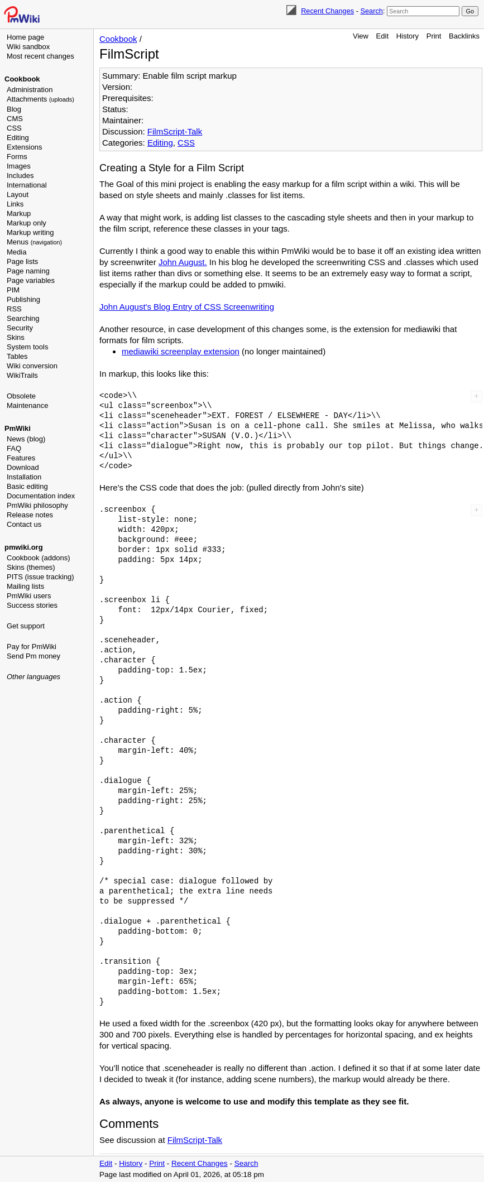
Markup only (26, 223)
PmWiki (17, 428)
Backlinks (464, 36)
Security (20, 328)
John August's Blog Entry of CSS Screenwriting (186, 306)
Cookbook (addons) (38, 558)
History (407, 36)
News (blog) (26, 439)
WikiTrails (22, 375)
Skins (16, 337)
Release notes (30, 515)
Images (19, 166)
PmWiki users (29, 596)
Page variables (31, 280)
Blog (14, 109)
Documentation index (41, 496)
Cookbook (22, 79)
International (27, 185)
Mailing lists (25, 586)
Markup (19, 213)
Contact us (24, 524)
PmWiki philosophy (37, 505)
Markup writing (30, 232)
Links (15, 204)
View (360, 36)
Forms (17, 156)
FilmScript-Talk (174, 131)
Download (23, 467)
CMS (15, 118)
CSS (14, 128)
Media (16, 252)
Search (371, 11)
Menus (34, 242)
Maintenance (27, 405)
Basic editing (27, 486)
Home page (25, 37)
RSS (14, 309)
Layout (17, 194)
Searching (23, 318)
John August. (183, 262)
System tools (27, 347)
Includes (20, 175)
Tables (17, 356)
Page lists (22, 261)
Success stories (32, 605)
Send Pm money (33, 656)
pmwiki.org (23, 547)
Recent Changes (327, 11)
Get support (26, 626)
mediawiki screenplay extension (180, 351)
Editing (18, 137)
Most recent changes (40, 56)
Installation (24, 477)
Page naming (28, 271)
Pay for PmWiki (31, 646)
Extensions (24, 147)
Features (21, 458)
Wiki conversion (32, 366)
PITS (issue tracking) (40, 577)
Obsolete (21, 396)
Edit (382, 36)
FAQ (14, 448)
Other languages (33, 676)
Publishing (23, 299)
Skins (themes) (31, 567)
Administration (29, 89)
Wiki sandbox (28, 46)
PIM (13, 290)
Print (434, 36)
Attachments (40, 99)
